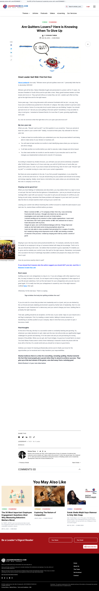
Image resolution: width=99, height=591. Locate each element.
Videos (52, 13)
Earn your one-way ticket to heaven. (10, 574)
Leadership (52, 22)
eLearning (61, 13)
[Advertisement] (49, 376)
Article (44, 22)
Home (75, 563)
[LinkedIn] (7, 578)
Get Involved (77, 572)
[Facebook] (2, 578)
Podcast (37, 509)
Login (88, 6)
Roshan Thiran (51, 35)
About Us (76, 566)
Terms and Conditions (23, 587)
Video (70, 509)
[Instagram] (12, 578)
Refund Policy (13, 587)
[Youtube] (9, 578)
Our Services (72, 13)
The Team (77, 569)
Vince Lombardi (23, 82)
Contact (76, 575)
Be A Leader (36, 441)
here (25, 286)
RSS (30, 587)
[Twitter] (4, 578)
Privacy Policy (5, 587)
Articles (35, 13)
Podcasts (44, 13)
